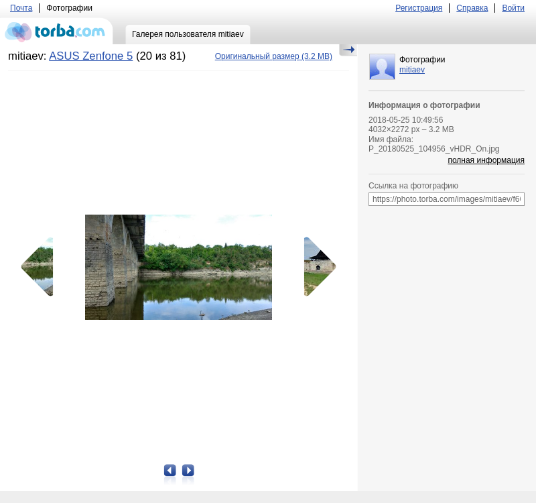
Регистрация (418, 8)
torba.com (56, 30)
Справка (472, 8)
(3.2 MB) (273, 56)
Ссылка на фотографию (413, 185)
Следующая (315, 266)
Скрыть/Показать (348, 50)
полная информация (486, 160)
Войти (513, 8)
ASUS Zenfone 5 (91, 56)
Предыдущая (41, 266)
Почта (21, 8)
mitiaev (412, 69)
